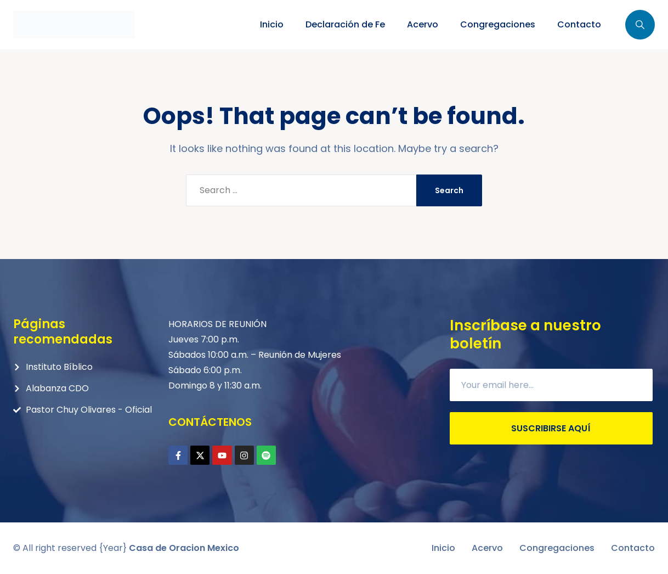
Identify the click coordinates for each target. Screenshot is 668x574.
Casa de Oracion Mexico (184, 548)
